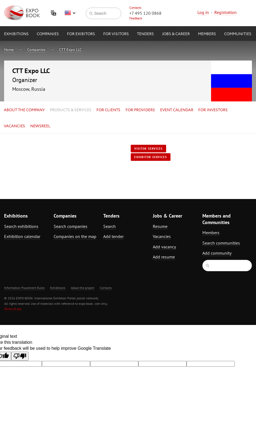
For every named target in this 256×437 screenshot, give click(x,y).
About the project (82, 288)
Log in (203, 12)
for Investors (213, 110)
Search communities (221, 243)
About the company (24, 110)
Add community (216, 253)
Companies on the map (75, 236)
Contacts (135, 7)
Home (9, 49)
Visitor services (148, 148)
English (70, 13)
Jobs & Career (176, 34)
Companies (48, 34)
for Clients (108, 110)
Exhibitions (16, 34)
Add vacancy (164, 246)
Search (109, 226)
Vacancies (14, 126)
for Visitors (116, 34)
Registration (225, 12)
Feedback (135, 18)
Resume (160, 226)
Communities (237, 34)
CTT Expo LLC (70, 49)
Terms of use (12, 309)
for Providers (140, 110)
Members (207, 34)
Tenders (145, 34)
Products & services (71, 110)
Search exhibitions (21, 226)
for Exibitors (81, 34)
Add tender (113, 236)
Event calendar (176, 110)
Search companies (70, 226)
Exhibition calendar (22, 236)
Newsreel (40, 126)
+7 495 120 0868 (145, 13)
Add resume (164, 257)
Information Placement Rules (24, 288)
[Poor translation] (20, 356)
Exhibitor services (150, 157)
